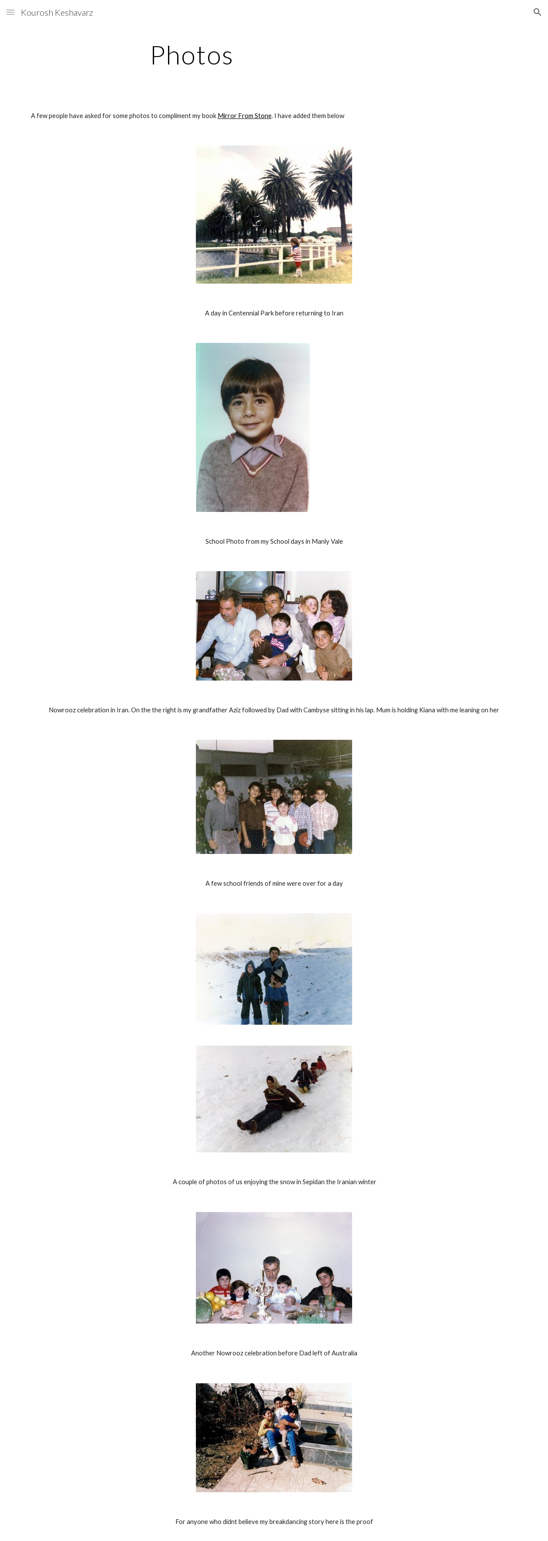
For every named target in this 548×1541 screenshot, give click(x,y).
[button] (10, 12)
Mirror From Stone (245, 115)
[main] (191, 54)
